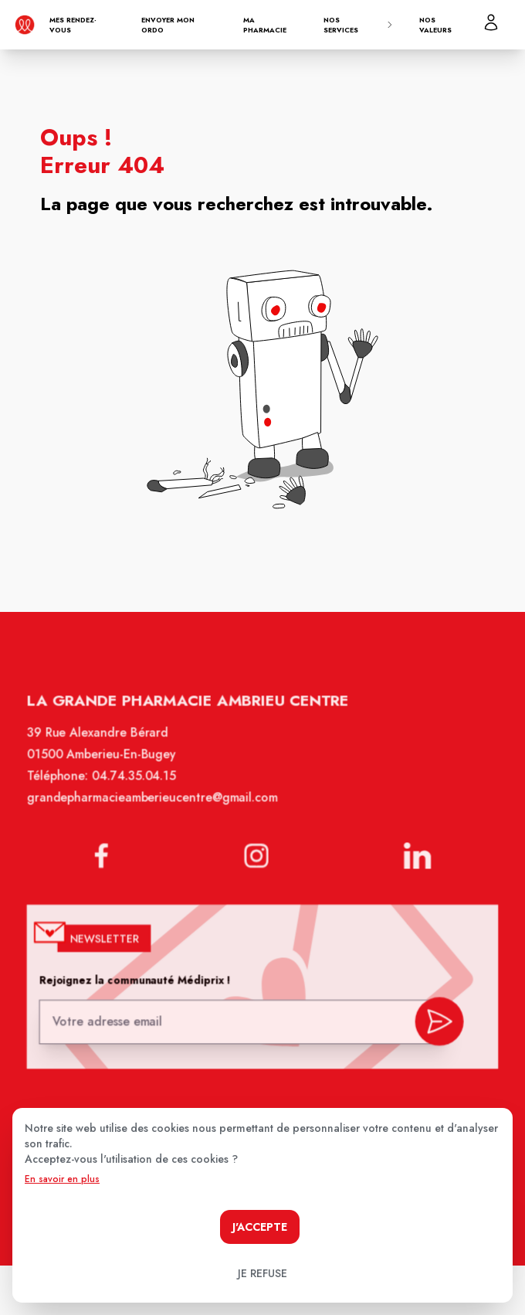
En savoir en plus (62, 1179)
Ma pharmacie (264, 25)
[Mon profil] (491, 22)
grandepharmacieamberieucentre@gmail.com (155, 808)
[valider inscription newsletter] (434, 1023)
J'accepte (259, 1227)
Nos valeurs (435, 25)
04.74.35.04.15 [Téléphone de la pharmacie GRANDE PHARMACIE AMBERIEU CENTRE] (138, 788)
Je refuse (262, 1273)
